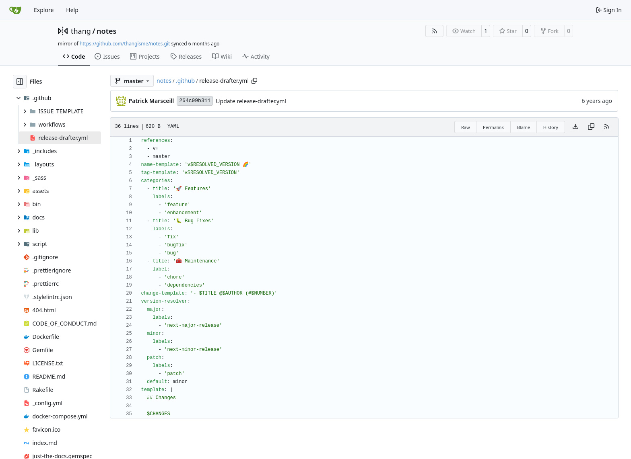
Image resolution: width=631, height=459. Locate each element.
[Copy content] (591, 127)
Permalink (493, 127)
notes (106, 31)
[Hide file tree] (20, 81)
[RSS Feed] (434, 31)
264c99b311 (194, 101)
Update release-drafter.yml (251, 101)
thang (81, 31)
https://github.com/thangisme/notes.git (125, 43)
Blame (523, 127)
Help (72, 10)
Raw (465, 127)
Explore (44, 10)
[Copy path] (254, 81)
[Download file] (575, 127)
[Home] (15, 10)
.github (185, 80)
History (550, 127)
